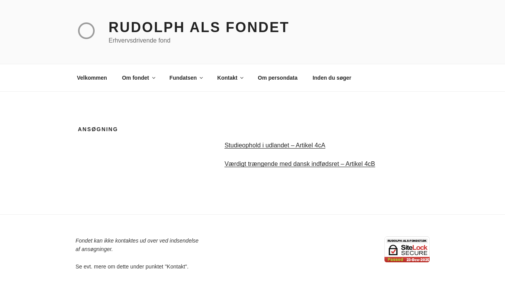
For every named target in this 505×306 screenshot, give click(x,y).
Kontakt (231, 78)
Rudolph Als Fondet (199, 27)
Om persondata (278, 78)
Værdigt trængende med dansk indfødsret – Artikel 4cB (299, 164)
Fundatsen (187, 78)
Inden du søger (332, 78)
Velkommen (92, 78)
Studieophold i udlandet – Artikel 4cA (274, 145)
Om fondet (139, 78)
